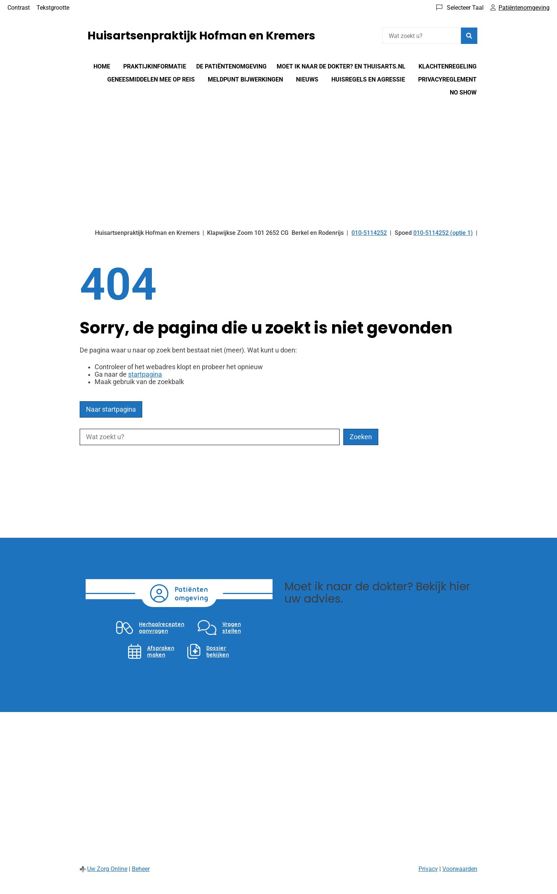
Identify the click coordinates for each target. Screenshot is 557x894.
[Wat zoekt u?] (421, 36)
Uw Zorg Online (107, 868)
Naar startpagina (111, 409)
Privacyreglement (447, 79)
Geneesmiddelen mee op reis (151, 79)
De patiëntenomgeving (231, 66)
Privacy (428, 868)
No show (463, 92)
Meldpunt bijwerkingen (245, 79)
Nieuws (307, 79)
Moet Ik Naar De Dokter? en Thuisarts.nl (341, 66)
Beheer (141, 868)
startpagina (145, 374)
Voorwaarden (459, 868)
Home (101, 66)
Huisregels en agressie (368, 79)
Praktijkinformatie (154, 66)
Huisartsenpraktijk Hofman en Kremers (201, 36)
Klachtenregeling (447, 66)
